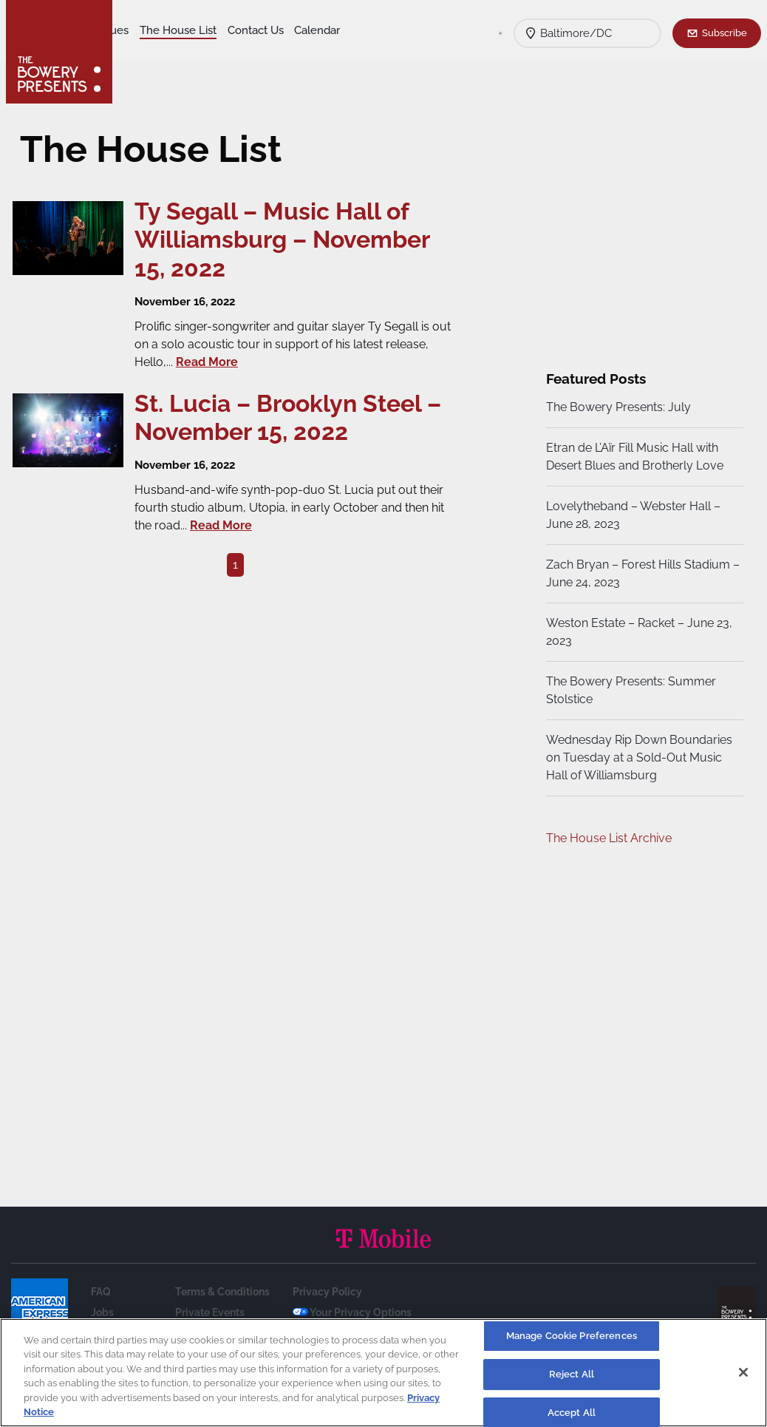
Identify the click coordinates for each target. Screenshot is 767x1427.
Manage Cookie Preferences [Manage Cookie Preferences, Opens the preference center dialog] (571, 1336)
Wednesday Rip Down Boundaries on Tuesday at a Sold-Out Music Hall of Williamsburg (638, 757)
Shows (143, 30)
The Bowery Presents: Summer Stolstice (630, 690)
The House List (279, 30)
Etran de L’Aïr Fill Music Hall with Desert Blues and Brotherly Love (633, 456)
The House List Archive (607, 838)
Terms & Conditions (222, 1292)
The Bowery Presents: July (617, 407)
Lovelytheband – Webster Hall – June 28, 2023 (632, 515)
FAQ (101, 1292)
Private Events (210, 1312)
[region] (383, 1372)
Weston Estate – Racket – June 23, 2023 (638, 632)
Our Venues (200, 30)
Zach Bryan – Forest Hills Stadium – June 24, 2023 (637, 573)
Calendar (216, 52)
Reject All (571, 1374)
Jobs (102, 1312)
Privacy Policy (327, 1292)
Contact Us (154, 52)
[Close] (743, 1372)
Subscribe (724, 32)
